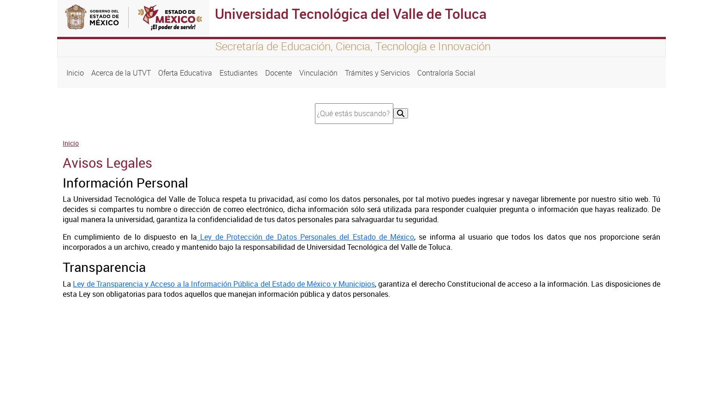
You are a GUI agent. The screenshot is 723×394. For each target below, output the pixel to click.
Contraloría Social (446, 73)
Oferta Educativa (185, 73)
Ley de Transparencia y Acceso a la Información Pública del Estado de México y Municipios (224, 284)
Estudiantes (238, 73)
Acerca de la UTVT (121, 73)
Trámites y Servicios (377, 73)
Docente (278, 73)
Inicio (75, 73)
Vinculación (318, 73)
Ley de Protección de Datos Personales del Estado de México (305, 237)
